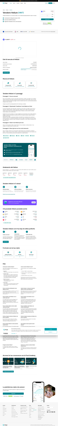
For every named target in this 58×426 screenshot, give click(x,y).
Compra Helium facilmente (8, 86)
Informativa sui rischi (41, 408)
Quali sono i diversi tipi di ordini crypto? (31, 366)
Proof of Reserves (32, 408)
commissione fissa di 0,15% (18, 154)
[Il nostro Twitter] (47, 412)
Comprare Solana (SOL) (23, 413)
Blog (30, 415)
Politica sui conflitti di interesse (41, 410)
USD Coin (24, 219)
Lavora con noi (33, 410)
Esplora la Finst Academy (8, 371)
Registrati (50, 3)
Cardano (6, 211)
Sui (23, 216)
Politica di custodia (41, 414)
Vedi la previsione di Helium (31, 86)
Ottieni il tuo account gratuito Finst (9, 194)
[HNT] (47, 16)
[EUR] (47, 14)
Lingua (48, 405)
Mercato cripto (14, 411)
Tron (5, 219)
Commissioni (5, 411)
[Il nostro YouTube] (49, 412)
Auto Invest (13, 409)
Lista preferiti (13, 415)
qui (20, 108)
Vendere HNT (47, 19)
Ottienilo (33, 202)
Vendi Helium (5, 241)
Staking (13, 408)
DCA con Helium (31, 255)
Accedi (46, 3)
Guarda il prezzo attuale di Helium (19, 86)
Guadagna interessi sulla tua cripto (8, 255)
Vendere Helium (6, 72)
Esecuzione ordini (14, 412)
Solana (6, 216)
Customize (51, 422)
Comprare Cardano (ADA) (23, 411)
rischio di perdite (53, 31)
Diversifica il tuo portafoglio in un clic (19, 256)
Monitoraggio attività (15, 416)
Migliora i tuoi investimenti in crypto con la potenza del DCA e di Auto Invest (19, 367)
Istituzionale (4, 408)
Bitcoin (24, 211)
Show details (13, 424)
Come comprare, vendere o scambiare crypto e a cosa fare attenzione (7, 367)
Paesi (3, 415)
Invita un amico (31, 411)
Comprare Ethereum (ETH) (23, 408)
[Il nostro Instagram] (52, 412)
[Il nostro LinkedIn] (51, 412)
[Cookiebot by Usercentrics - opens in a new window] (5, 424)
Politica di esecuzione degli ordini (41, 416)
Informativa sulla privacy (41, 411)
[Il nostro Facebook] (54, 412)
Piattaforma (4, 409)
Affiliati (30, 414)
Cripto (4, 412)
